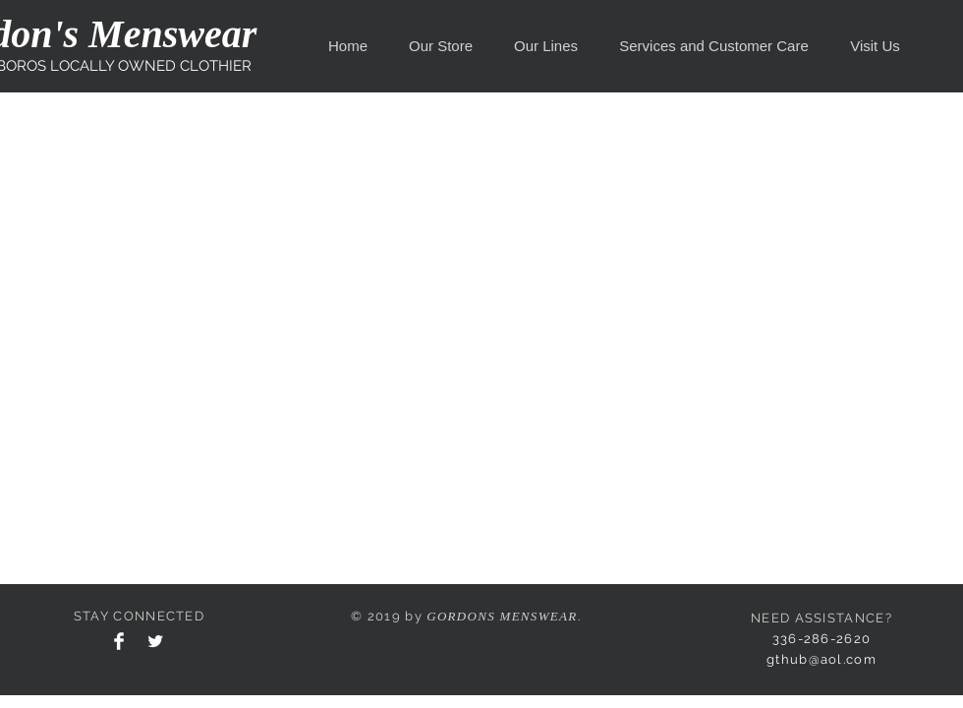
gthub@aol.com (821, 659)
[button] (440, 46)
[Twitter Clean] (155, 641)
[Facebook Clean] (119, 641)
